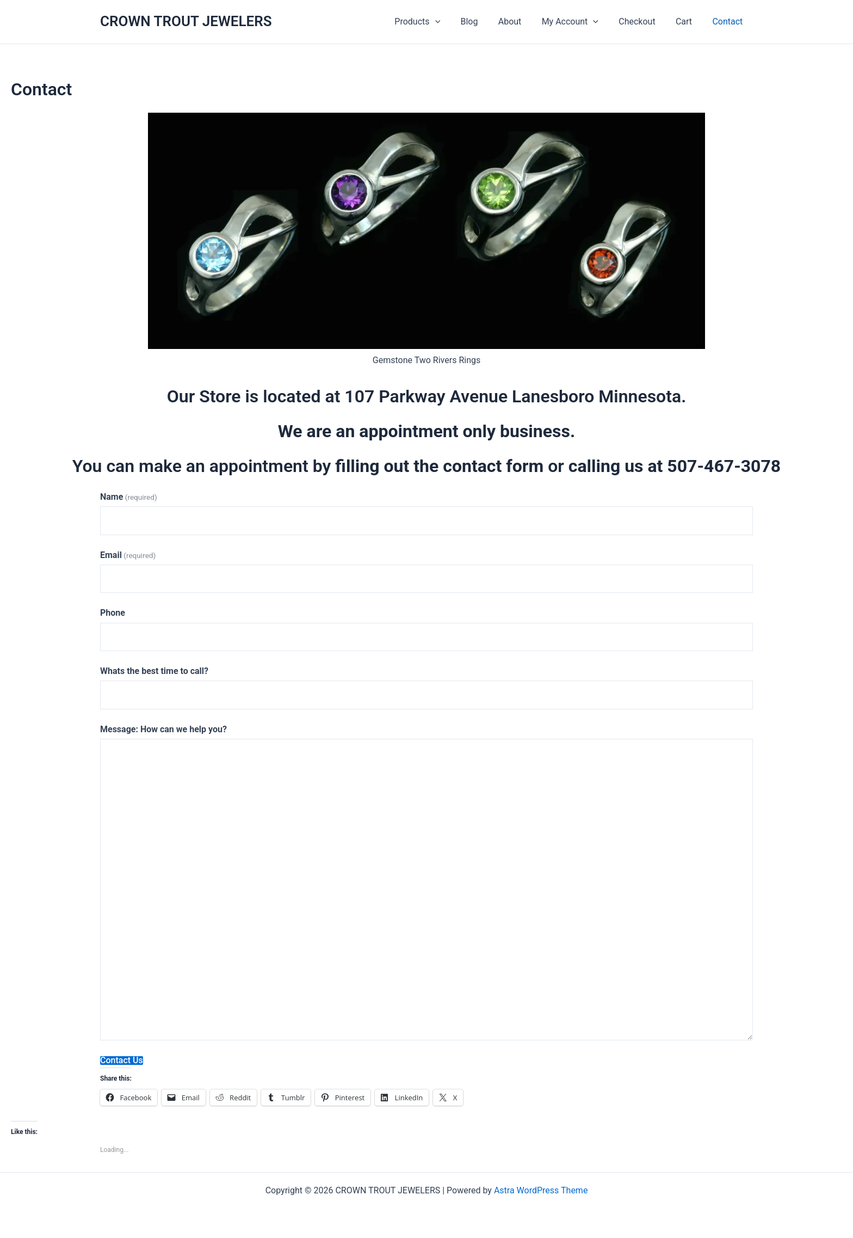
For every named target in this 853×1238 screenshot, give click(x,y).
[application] (453, 22)
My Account (580, 22)
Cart (688, 21)
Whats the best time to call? (154, 671)
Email (128, 555)
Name (128, 497)
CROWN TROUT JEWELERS (186, 21)
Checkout (644, 21)
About (523, 21)
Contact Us (121, 1060)
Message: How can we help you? (163, 729)
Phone (112, 613)
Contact (729, 21)
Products (436, 22)
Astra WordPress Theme (541, 1190)
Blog (485, 21)
